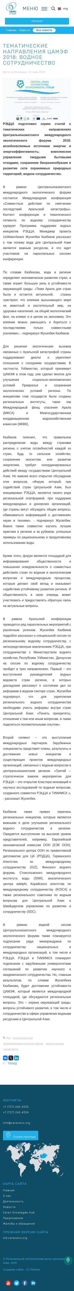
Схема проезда (21, 1135)
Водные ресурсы (55, 1043)
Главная (11, 30)
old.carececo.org (15, 1238)
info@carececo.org (16, 1123)
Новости (24, 30)
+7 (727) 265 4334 (16, 1112)
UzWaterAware (10, 1049)
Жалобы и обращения (19, 1223)
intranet (37, 21)
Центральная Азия (23, 1038)
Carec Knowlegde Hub (19, 1212)
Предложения (13, 1218)
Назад (10, 1063)
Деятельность (13, 1201)
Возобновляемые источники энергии (23, 1043)
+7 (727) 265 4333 (16, 1107)
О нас (7, 1196)
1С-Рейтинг (33, 1269)
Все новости (44, 30)
